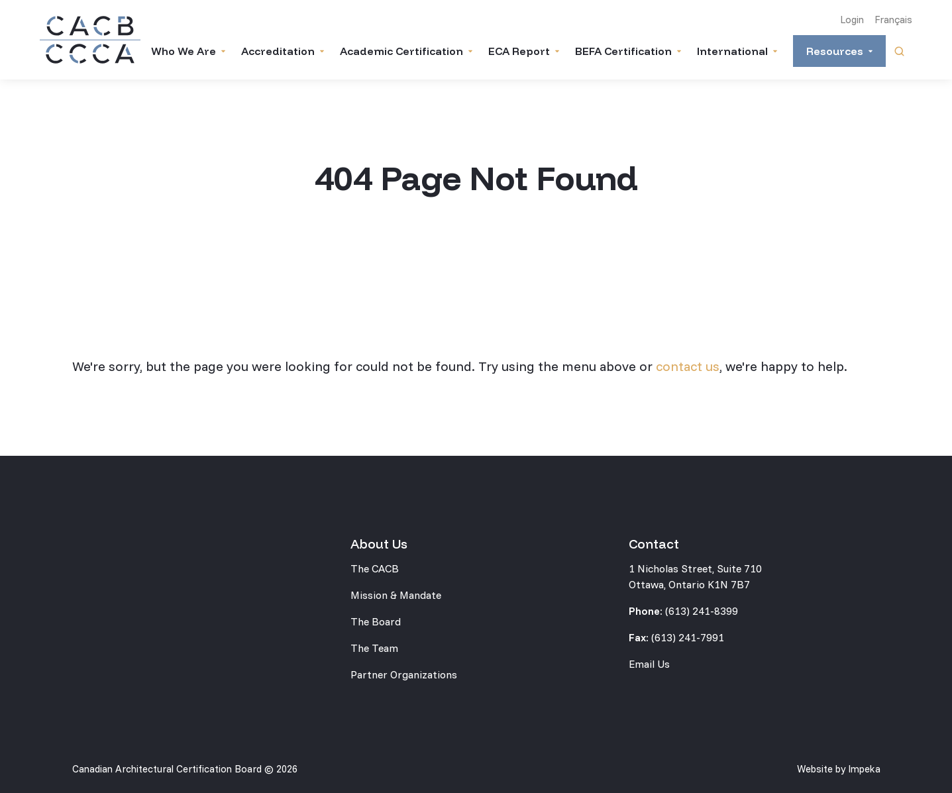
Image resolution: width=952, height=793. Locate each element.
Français (893, 19)
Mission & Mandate (395, 595)
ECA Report (519, 51)
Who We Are (183, 51)
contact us (687, 366)
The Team (374, 648)
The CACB (374, 568)
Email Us (649, 663)
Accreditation (278, 51)
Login (852, 19)
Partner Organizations (403, 674)
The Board (375, 621)
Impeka (864, 769)
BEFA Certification (623, 51)
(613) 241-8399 (701, 610)
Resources (834, 51)
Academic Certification (401, 51)
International (732, 51)
